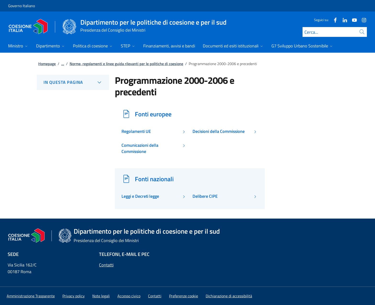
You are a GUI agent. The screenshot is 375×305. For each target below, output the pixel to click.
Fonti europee (153, 114)
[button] (183, 296)
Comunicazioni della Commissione (139, 148)
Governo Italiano (21, 6)
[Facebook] (333, 20)
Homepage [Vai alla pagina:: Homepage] (47, 64)
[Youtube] (352, 20)
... (62, 64)
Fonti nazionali (154, 179)
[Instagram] (362, 20)
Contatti (106, 265)
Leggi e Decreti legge (140, 196)
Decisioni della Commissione (219, 131)
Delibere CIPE (205, 196)
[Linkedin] (343, 20)
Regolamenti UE (136, 131)
